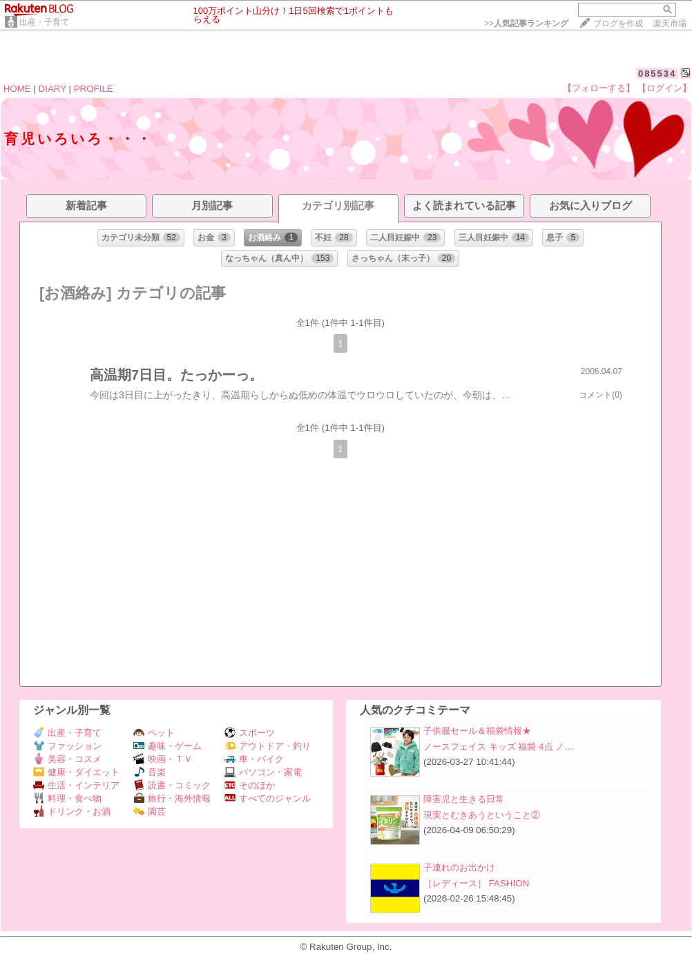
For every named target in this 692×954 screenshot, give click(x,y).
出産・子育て (44, 22)
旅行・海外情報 (172, 798)
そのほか (249, 785)
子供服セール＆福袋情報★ (477, 731)
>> (526, 23)
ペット (154, 733)
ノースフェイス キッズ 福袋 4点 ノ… (498, 746)
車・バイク (254, 759)
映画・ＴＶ (163, 759)
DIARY (52, 89)
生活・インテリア (76, 785)
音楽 (149, 772)
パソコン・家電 (263, 772)
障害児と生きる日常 (463, 799)
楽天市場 (669, 23)
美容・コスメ (67, 759)
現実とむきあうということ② (481, 815)
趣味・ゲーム (167, 746)
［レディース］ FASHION (476, 883)
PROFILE (93, 89)
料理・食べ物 (67, 798)
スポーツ (249, 733)
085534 (657, 73)
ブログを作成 (618, 23)
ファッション (67, 746)
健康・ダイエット (76, 772)
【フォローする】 (599, 88)
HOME (17, 89)
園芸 (149, 811)
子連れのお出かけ (459, 867)
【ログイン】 (664, 88)
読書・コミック (172, 785)
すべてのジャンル (267, 798)
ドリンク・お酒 (71, 811)
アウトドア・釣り (267, 746)
